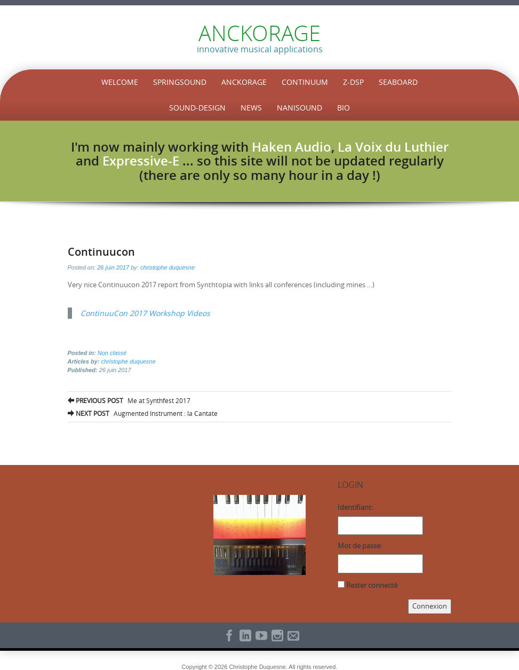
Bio (343, 108)
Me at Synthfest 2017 (129, 400)
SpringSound (179, 82)
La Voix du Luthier (393, 146)
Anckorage (244, 82)
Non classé (112, 353)
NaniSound (299, 108)
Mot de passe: (360, 545)
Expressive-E (140, 160)
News (251, 108)
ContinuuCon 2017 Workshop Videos (145, 313)
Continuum (305, 82)
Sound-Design (197, 108)
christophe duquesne (167, 267)
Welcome (119, 82)
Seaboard (398, 82)
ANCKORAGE (259, 33)
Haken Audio (291, 146)
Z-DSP (353, 82)
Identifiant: (355, 507)
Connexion (429, 606)
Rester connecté (371, 585)
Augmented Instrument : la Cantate (143, 413)
